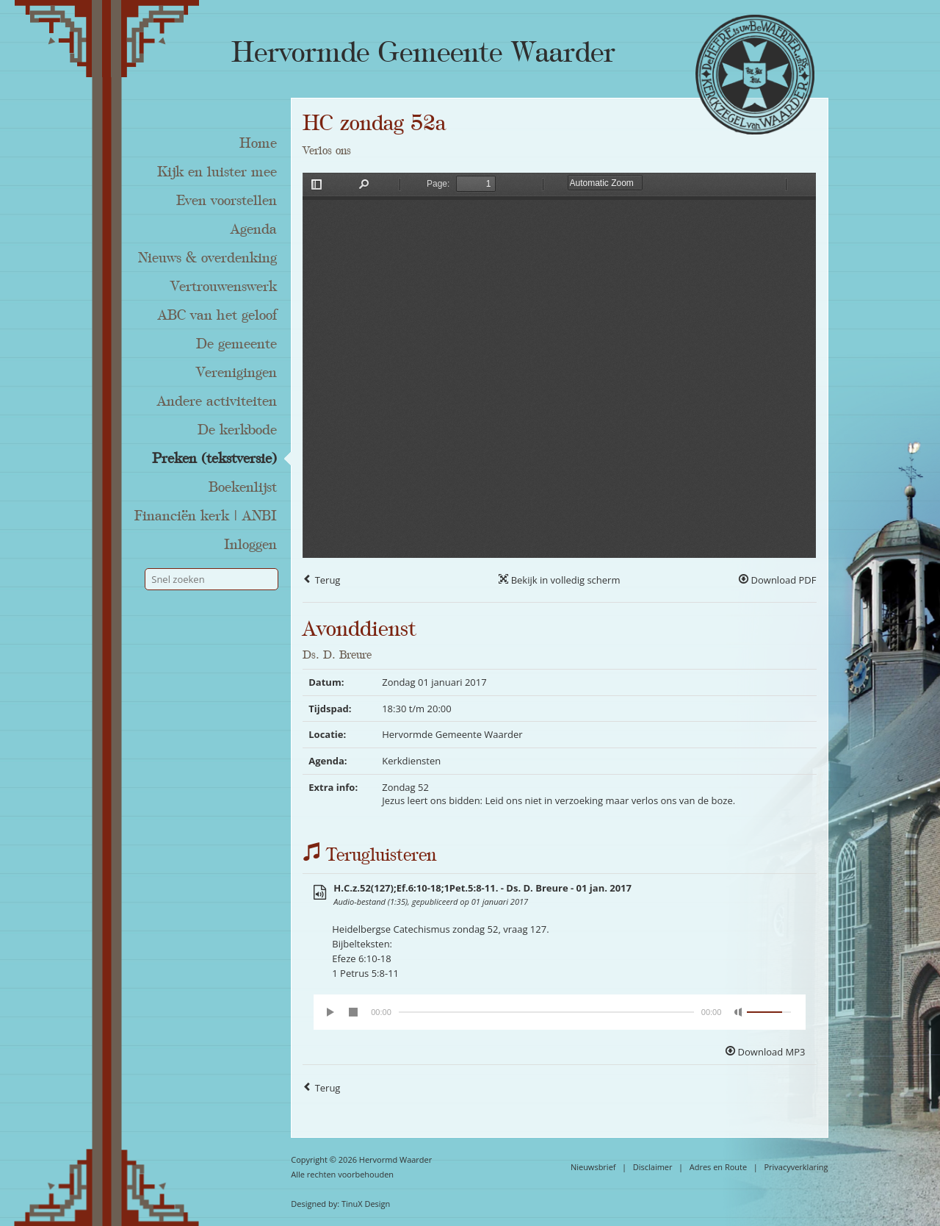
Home (258, 143)
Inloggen (250, 544)
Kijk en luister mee (217, 172)
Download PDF (777, 580)
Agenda (254, 229)
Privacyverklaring (796, 1166)
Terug (321, 580)
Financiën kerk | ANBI (205, 516)
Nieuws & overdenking (207, 258)
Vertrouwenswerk (223, 286)
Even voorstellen (226, 200)
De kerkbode (237, 430)
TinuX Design (365, 1203)
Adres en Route (719, 1166)
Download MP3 (765, 1051)
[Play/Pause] (331, 1012)
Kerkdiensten (411, 760)
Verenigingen (236, 372)
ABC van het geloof (217, 315)
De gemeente (236, 344)
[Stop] (353, 1012)
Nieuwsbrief (593, 1166)
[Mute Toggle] (738, 1012)
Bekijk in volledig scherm (559, 580)
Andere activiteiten (217, 401)
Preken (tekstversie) (214, 458)
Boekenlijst (243, 487)
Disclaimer (653, 1166)
